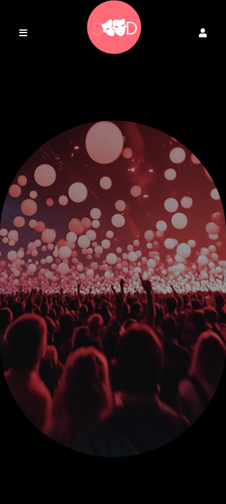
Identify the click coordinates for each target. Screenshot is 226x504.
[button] (203, 33)
